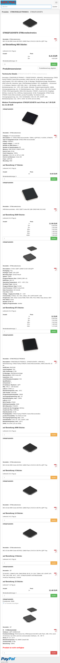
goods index (4, 662)
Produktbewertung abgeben (47, 68)
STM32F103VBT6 (8, 109)
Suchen (55, 6)
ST (11, 570)
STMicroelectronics (14, 39)
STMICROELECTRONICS (17, 358)
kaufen (54, 64)
